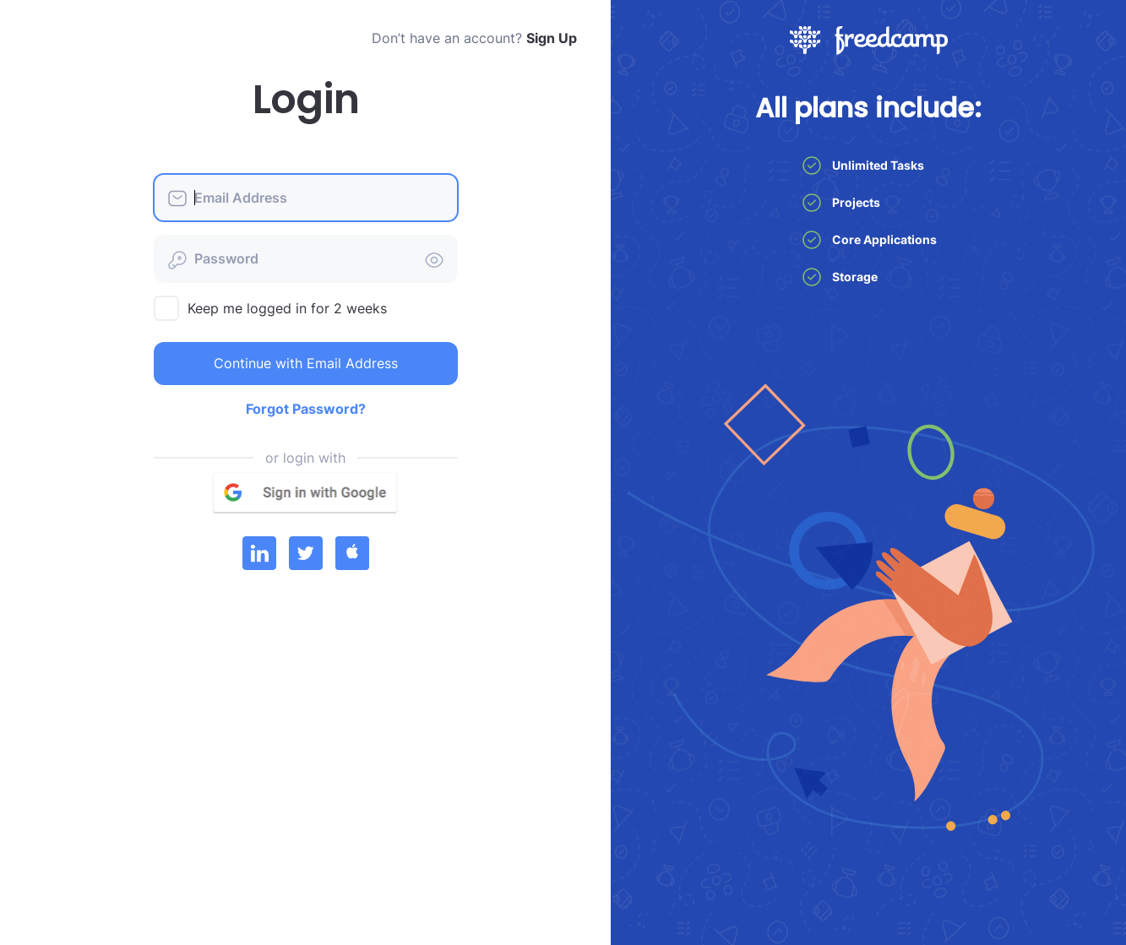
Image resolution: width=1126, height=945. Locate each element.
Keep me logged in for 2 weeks (287, 308)
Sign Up (551, 38)
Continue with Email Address (306, 363)
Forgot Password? (306, 408)
